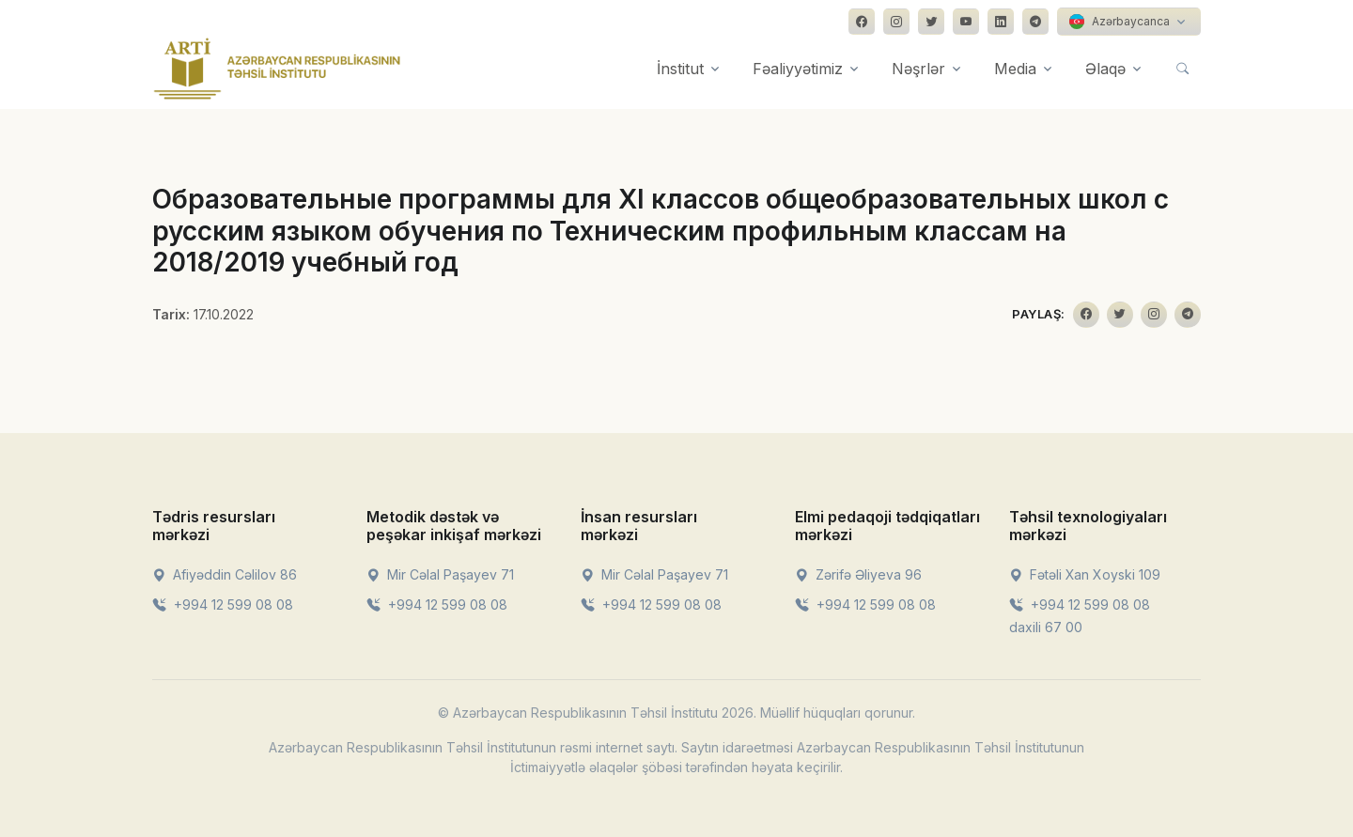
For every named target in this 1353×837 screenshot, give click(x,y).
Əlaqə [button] (1105, 68)
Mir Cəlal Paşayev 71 (440, 574)
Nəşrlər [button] (918, 68)
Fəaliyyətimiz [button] (798, 68)
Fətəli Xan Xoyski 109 (1084, 574)
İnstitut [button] (680, 68)
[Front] (277, 68)
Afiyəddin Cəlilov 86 (224, 574)
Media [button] (1015, 68)
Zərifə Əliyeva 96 (858, 574)
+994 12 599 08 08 (222, 604)
